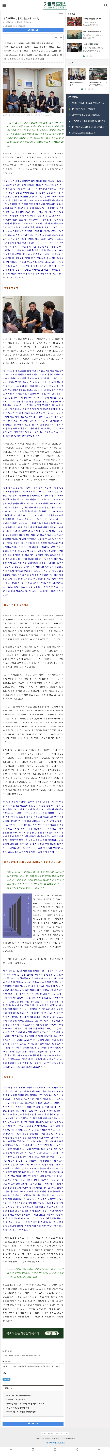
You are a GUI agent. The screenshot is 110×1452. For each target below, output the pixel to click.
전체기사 (60, 13)
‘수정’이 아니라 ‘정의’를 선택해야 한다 (21, 1411)
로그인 (44, 1433)
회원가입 (50, 1433)
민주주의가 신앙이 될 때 (15, 1399)
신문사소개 (58, 1433)
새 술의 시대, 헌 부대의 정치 (17, 1407)
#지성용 (6, 1379)
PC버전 (66, 1433)
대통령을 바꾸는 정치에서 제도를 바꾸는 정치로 (25, 1403)
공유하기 (33, 30)
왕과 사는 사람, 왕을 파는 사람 (18, 1395)
